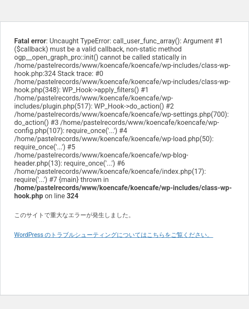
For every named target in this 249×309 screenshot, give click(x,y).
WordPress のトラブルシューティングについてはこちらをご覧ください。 (113, 234)
